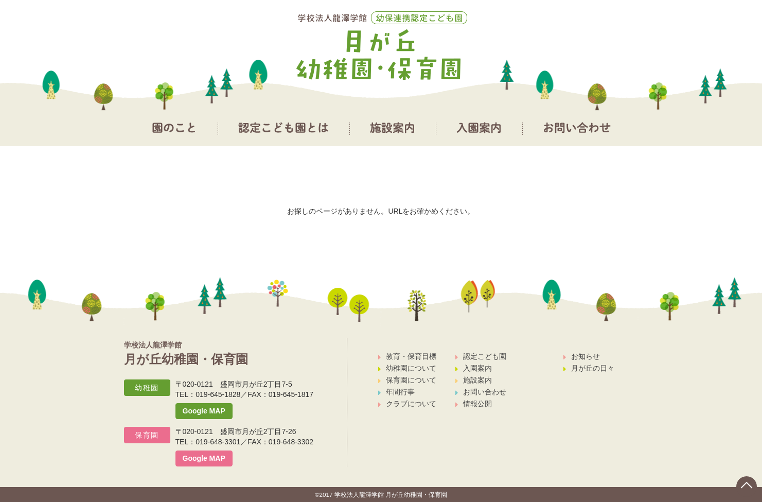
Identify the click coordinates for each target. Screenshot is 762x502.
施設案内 (473, 380)
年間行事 (396, 392)
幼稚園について (407, 368)
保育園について (407, 380)
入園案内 (473, 368)
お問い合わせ (480, 392)
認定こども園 (480, 356)
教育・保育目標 (407, 356)
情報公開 (473, 404)
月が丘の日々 (588, 368)
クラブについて (407, 404)
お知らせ (581, 356)
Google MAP (204, 411)
